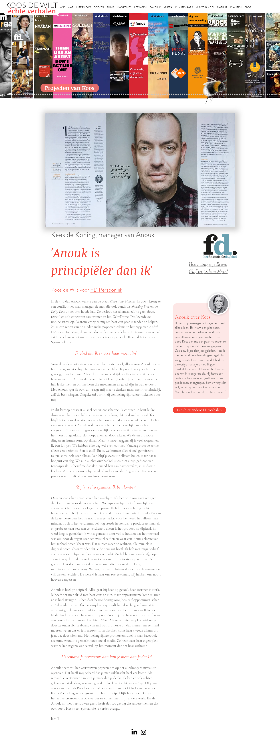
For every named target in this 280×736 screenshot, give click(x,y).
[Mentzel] (245, 94)
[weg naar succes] (136, 94)
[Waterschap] (49, 94)
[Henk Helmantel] (263, 94)
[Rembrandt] (215, 94)
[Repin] (43, 94)
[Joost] (73, 94)
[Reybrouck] (91, 94)
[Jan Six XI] (261, 94)
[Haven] (208, 94)
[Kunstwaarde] (77, 94)
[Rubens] (75, 94)
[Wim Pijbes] (171, 94)
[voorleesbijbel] (213, 94)
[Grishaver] (230, 94)
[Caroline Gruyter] (16, 94)
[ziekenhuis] (204, 94)
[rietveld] (163, 94)
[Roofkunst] (132, 94)
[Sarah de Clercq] (101, 94)
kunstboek (63, 15)
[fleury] (191, 94)
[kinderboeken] (115, 94)
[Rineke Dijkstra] (139, 94)
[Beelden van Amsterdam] (62, 94)
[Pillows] (219, 94)
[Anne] (19, 94)
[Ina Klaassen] (156, 94)
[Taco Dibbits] (86, 94)
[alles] (112, 94)
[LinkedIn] (134, 732)
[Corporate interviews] (21, 94)
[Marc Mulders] (97, 94)
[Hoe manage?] (158, 94)
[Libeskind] (51, 94)
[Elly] (119, 94)
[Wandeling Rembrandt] (195, 94)
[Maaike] (200, 94)
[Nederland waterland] (228, 94)
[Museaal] (67, 94)
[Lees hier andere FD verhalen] (199, 410)
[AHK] (64, 94)
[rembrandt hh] (265, 94)
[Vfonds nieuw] (110, 94)
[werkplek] (258, 94)
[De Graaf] (23, 94)
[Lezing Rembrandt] (125, 94)
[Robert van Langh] (10, 94)
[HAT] (237, 94)
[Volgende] (277, 55)
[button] (62, 6)
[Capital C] (243, 94)
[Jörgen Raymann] (250, 94)
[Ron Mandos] (169, 94)
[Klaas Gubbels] (167, 94)
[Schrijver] (47, 94)
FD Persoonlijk (106, 290)
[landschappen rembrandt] (149, 94)
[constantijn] (38, 94)
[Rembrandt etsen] (217, 94)
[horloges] (178, 94)
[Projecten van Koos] (70, 88)
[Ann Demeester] (254, 94)
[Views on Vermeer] (202, 94)
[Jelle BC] (45, 94)
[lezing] (141, 94)
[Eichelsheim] (32, 94)
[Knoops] (184, 94)
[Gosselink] (69, 94)
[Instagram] (143, 732)
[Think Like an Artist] (99, 94)
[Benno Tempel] (106, 94)
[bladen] (145, 94)
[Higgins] (104, 94)
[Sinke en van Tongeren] (80, 94)
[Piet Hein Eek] (252, 94)
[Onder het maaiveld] (143, 94)
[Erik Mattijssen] (84, 94)
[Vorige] (3, 55)
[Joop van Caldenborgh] (189, 94)
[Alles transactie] (224, 94)
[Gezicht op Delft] (27, 94)
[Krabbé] (117, 94)
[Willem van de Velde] (241, 94)
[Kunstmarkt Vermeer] (221, 94)
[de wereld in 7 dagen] (154, 94)
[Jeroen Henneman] (176, 94)
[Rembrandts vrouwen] (147, 94)
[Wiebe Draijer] (180, 94)
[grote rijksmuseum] (134, 94)
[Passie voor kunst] (272, 94)
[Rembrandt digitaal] (232, 94)
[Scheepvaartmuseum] (130, 94)
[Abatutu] (152, 94)
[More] (88, 94)
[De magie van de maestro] (182, 94)
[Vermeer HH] (206, 94)
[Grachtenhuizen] (165, 94)
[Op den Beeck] (93, 94)
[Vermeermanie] (226, 94)
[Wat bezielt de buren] (14, 94)
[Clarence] (256, 94)
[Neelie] (239, 94)
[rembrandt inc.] (267, 94)
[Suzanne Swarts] (36, 94)
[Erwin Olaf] (58, 94)
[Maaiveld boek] (95, 94)
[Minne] (54, 94)
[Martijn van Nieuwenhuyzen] (82, 94)
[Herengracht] (121, 94)
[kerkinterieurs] (197, 94)
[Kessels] (40, 94)
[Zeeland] (269, 94)
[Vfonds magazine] (34, 94)
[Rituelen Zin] (234, 94)
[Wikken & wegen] (123, 94)
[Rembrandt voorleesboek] (160, 94)
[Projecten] (8, 94)
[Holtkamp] (128, 94)
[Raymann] (187, 94)
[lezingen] (108, 94)
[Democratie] (56, 94)
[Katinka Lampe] (248, 94)
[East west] (25, 94)
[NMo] (30, 94)
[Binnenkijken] (12, 94)
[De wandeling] (71, 94)
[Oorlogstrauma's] (193, 94)
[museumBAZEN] (60, 94)
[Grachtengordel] (210, 94)
